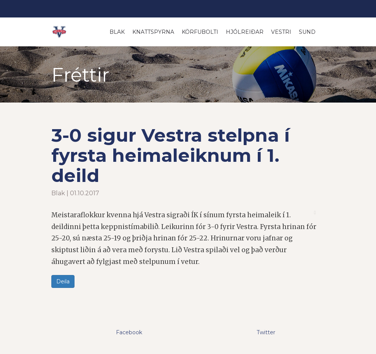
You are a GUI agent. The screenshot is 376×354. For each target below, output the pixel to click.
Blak (117, 31)
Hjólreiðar (244, 31)
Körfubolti (200, 31)
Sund (307, 31)
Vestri (281, 31)
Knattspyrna (153, 31)
